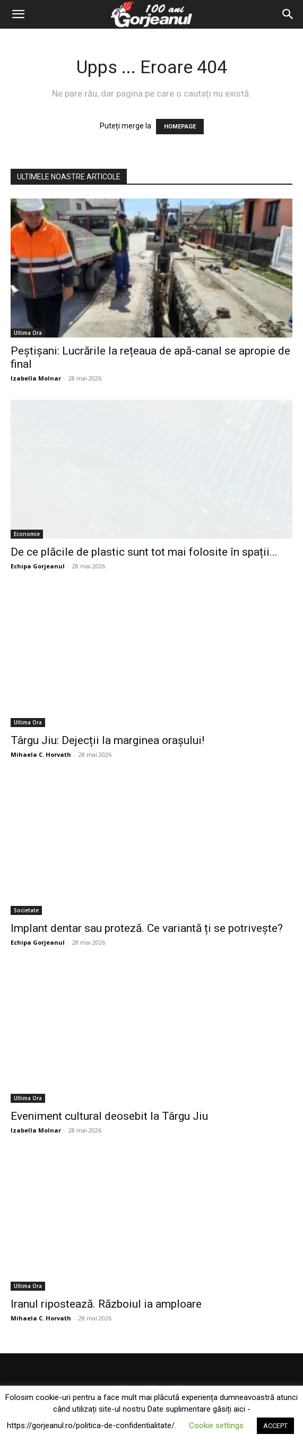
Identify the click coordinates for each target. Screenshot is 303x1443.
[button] (18, 14)
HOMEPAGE (180, 126)
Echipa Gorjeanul (38, 566)
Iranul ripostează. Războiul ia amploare (106, 1304)
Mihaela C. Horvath (41, 754)
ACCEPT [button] (275, 1426)
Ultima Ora (28, 332)
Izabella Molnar (36, 378)
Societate (26, 910)
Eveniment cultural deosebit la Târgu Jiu (109, 1116)
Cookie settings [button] (216, 1425)
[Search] (288, 14)
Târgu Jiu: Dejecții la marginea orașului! (107, 740)
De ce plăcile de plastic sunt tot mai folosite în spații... (144, 552)
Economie (27, 534)
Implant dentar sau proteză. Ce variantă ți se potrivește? (147, 928)
